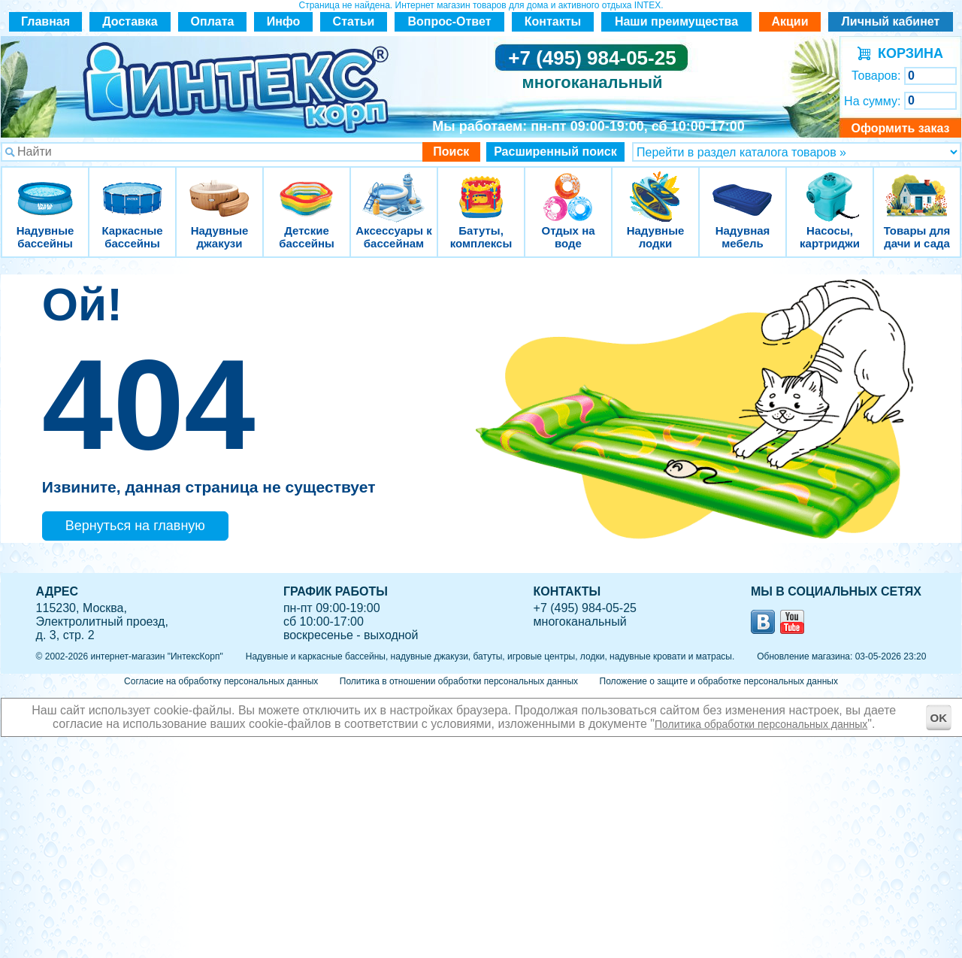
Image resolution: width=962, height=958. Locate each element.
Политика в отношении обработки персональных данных (459, 681)
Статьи (354, 21)
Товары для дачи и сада (917, 187)
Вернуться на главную (135, 525)
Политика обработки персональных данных (761, 724)
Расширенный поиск (555, 151)
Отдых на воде (568, 187)
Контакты (553, 21)
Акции (789, 21)
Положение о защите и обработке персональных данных (719, 681)
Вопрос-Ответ (450, 21)
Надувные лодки (655, 187)
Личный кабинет (891, 21)
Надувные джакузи (219, 187)
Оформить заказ (900, 128)
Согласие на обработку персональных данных (221, 681)
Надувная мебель (742, 187)
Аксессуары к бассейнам (393, 187)
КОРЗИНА (906, 53)
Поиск (451, 151)
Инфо (284, 21)
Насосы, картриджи (829, 187)
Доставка (130, 21)
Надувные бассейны (45, 187)
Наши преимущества (676, 21)
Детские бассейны (306, 187)
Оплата (212, 21)
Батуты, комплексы (481, 187)
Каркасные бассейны (132, 187)
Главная (45, 21)
